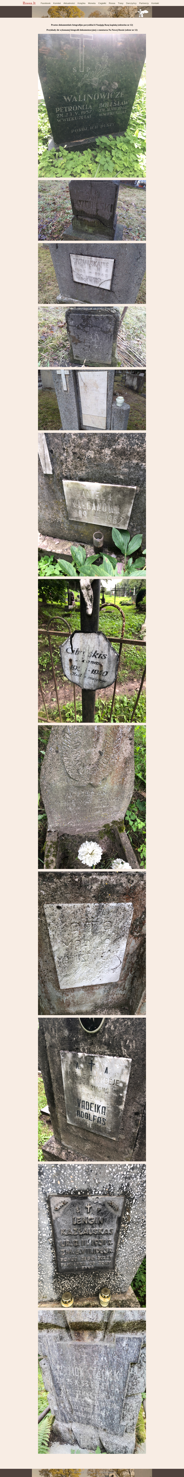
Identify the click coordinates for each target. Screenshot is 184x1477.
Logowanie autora (106, 1472)
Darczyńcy (131, 3)
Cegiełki (102, 3)
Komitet (57, 3)
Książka (81, 3)
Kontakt (155, 3)
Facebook (45, 3)
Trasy (120, 3)
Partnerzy (144, 3)
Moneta (92, 3)
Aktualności (69, 3)
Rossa (112, 3)
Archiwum (91, 1472)
